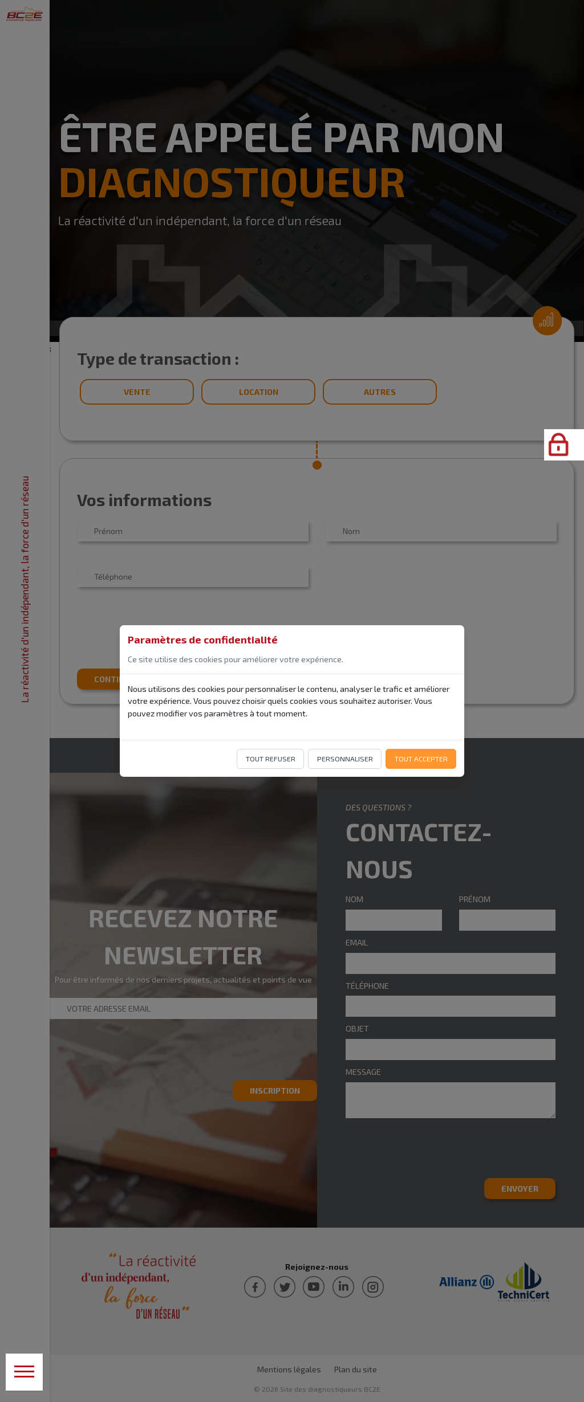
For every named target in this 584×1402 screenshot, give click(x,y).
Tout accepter (421, 758)
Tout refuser (270, 758)
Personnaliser (345, 758)
